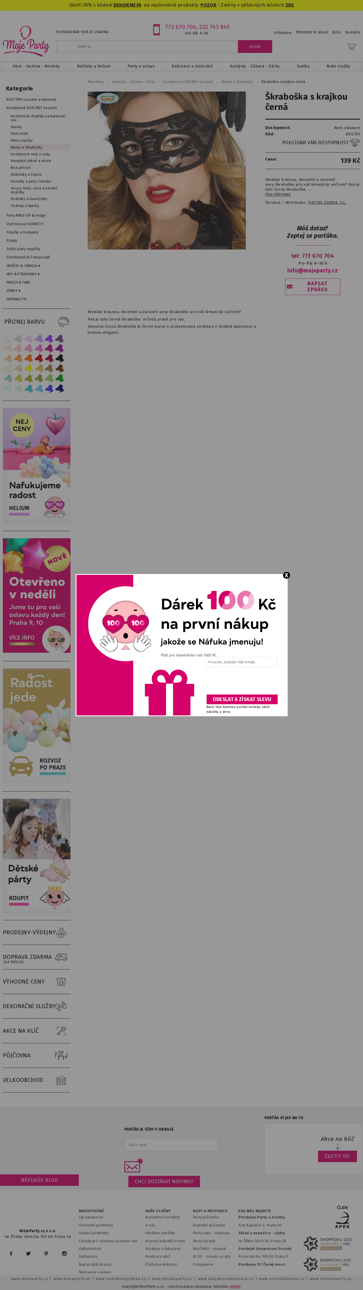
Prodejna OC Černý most (261, 1264)
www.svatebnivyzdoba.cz (121, 1279)
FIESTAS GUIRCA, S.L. (327, 202)
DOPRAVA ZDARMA (36, 957)
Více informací (278, 194)
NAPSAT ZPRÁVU (317, 287)
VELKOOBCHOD (36, 1080)
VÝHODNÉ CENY (36, 982)
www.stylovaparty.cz (331, 1279)
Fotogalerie (203, 1264)
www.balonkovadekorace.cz (226, 1279)
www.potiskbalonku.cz (281, 1279)
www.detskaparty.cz (172, 1279)
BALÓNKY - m (205, 1249)
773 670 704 (180, 26)
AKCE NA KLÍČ (36, 1031)
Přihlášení (282, 33)
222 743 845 (214, 26)
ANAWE (235, 1287)
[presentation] (241, 683)
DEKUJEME (124, 5)
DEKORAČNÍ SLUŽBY (36, 1006)
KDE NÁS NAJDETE (254, 1211)
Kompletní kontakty (162, 1217)
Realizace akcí (157, 1256)
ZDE (290, 5)
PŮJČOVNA (36, 1055)
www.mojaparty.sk (72, 1279)
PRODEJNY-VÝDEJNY (36, 932)
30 (139, 5)
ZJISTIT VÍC (337, 1156)
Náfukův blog (39, 1180)
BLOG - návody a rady (211, 1256)
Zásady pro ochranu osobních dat (108, 1241)
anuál (221, 1249)
